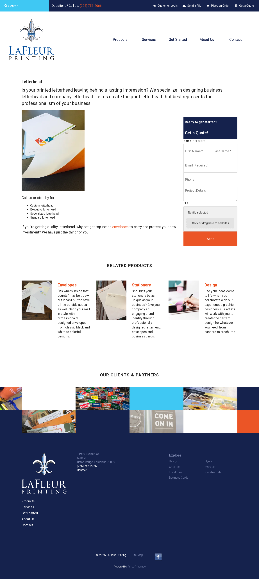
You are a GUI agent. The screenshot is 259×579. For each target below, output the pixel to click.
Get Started (178, 39)
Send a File (194, 5)
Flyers (208, 461)
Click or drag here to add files (210, 223)
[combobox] (25, 6)
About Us (207, 39)
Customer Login (168, 5)
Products (120, 39)
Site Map (137, 555)
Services (149, 39)
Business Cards (178, 477)
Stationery (141, 285)
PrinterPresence (137, 566)
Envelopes (67, 285)
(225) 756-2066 (91, 6)
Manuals (210, 467)
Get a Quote (246, 5)
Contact (235, 39)
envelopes (120, 227)
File (185, 203)
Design (211, 285)
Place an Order (220, 5)
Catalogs (174, 467)
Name (187, 141)
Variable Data (213, 472)
